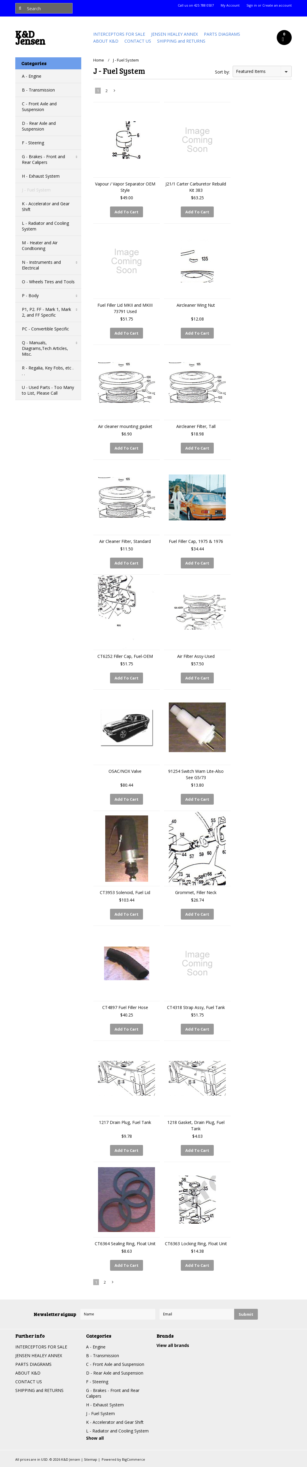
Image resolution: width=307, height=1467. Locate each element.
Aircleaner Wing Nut (196, 305)
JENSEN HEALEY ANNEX (174, 34)
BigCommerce (133, 1459)
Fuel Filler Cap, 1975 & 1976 (196, 541)
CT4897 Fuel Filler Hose (125, 1007)
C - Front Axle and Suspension (39, 106)
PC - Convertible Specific (45, 329)
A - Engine (31, 76)
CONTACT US (137, 41)
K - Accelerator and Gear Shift (46, 206)
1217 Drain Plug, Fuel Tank (125, 1122)
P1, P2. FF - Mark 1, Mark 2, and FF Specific (46, 312)
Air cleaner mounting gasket (125, 426)
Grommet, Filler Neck (195, 892)
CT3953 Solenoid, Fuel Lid (125, 892)
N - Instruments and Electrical (41, 265)
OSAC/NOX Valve (125, 771)
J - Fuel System (36, 190)
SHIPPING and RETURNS (181, 41)
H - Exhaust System (41, 176)
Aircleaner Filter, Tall (196, 426)
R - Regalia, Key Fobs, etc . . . (47, 370)
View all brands (172, 1345)
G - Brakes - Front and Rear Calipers (43, 159)
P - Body (30, 295)
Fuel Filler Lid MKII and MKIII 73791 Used (125, 308)
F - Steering (33, 143)
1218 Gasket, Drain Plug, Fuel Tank (196, 1125)
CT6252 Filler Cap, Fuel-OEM (125, 656)
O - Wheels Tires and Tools (48, 282)
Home (98, 60)
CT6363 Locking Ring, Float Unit (196, 1243)
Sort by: (222, 72)
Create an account (277, 5)
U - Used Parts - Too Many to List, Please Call (48, 390)
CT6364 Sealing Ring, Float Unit (125, 1243)
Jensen (30, 39)
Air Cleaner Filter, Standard (125, 541)
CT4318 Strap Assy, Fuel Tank (196, 1007)
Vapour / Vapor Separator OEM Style (125, 187)
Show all (95, 1438)
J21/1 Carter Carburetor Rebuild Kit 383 (195, 187)
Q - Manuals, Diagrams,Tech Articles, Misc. (45, 348)
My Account (230, 5)
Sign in (251, 5)
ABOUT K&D (105, 41)
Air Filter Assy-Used (196, 656)
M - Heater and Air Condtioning (40, 245)
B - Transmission (38, 90)
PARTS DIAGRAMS (222, 34)
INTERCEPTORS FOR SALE (119, 34)
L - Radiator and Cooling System (45, 226)
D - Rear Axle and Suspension (39, 126)
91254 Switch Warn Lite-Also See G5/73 (196, 774)
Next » (114, 91)
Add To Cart (127, 212)
